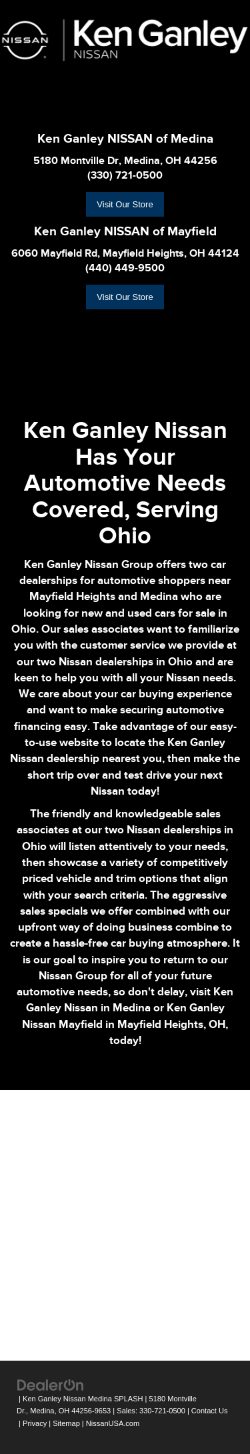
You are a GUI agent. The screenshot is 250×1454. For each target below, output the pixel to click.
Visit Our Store (125, 204)
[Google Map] (125, 1223)
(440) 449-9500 (125, 268)
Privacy (35, 1423)
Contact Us (209, 1411)
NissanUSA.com (112, 1423)
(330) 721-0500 (125, 175)
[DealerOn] (51, 1384)
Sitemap (66, 1423)
